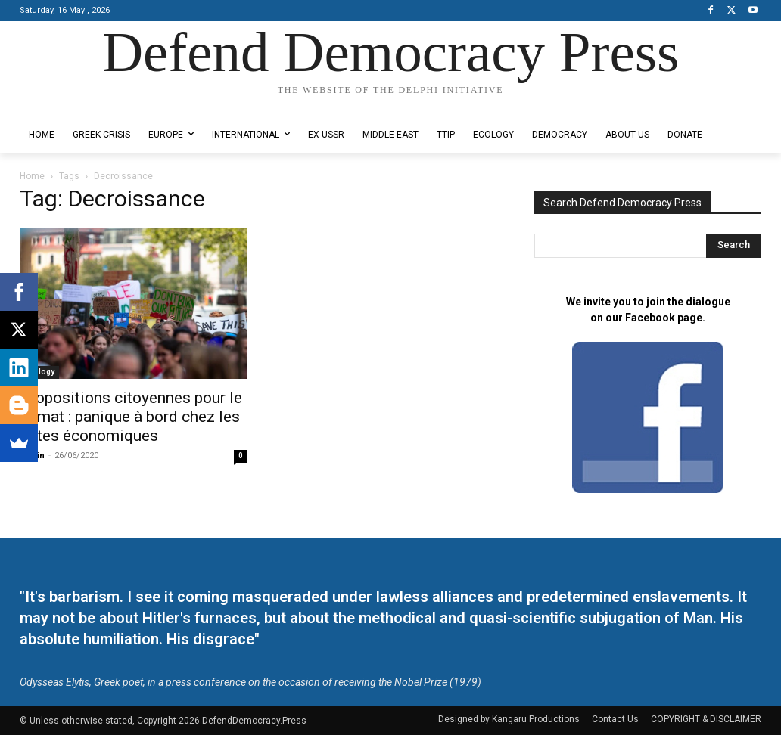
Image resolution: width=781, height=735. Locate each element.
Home (32, 176)
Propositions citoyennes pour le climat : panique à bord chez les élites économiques (131, 417)
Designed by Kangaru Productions (79, 105)
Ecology (39, 372)
